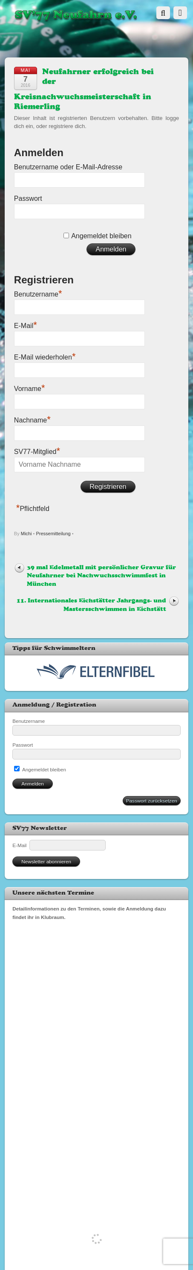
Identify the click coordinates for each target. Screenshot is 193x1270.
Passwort (28, 198)
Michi (26, 533)
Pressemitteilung (53, 533)
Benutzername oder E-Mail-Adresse (68, 167)
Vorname (29, 387)
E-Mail (25, 324)
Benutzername (38, 293)
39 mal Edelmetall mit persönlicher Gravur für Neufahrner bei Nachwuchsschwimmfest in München (101, 576)
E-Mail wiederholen (45, 356)
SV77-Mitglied (37, 450)
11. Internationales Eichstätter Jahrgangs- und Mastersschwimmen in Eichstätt (91, 605)
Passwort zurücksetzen (151, 800)
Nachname (32, 419)
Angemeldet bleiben (101, 236)
